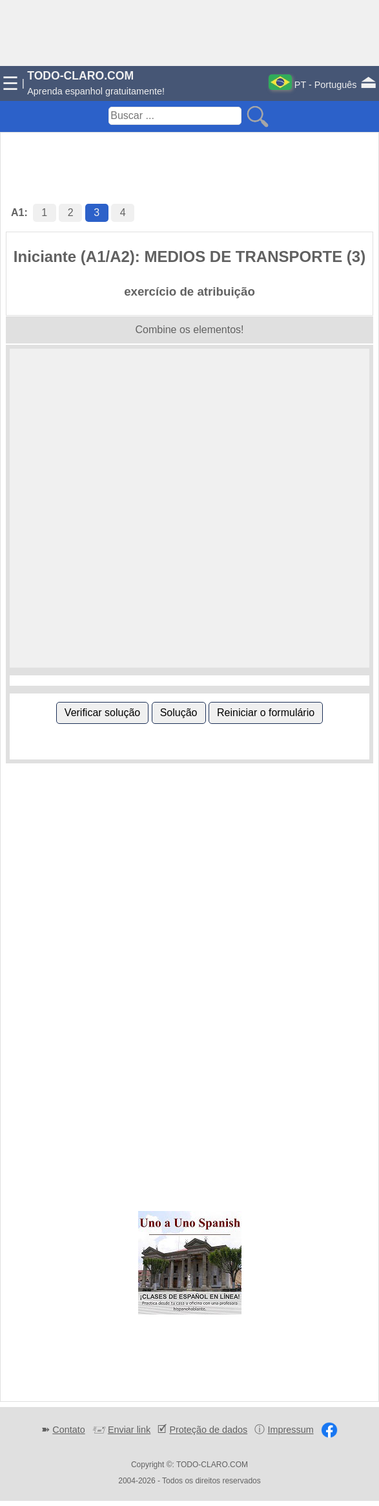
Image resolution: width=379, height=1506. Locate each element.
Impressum (290, 1429)
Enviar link (129, 1429)
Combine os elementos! (189, 329)
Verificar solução (102, 712)
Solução (179, 712)
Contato (68, 1429)
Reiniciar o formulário (265, 712)
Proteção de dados (208, 1429)
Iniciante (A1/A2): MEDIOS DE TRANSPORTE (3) (189, 256)
